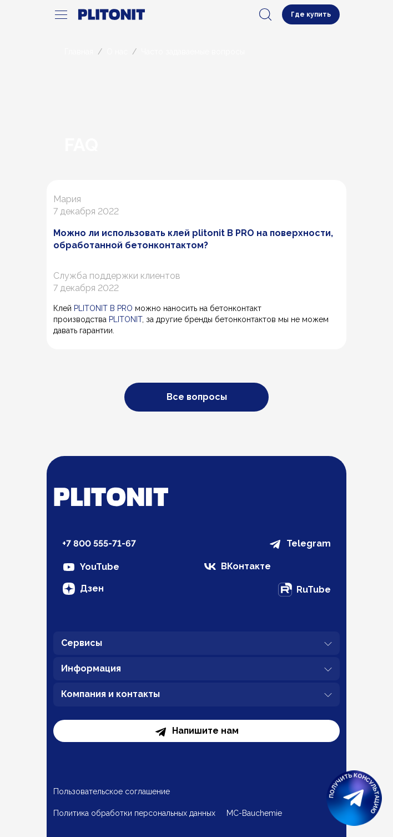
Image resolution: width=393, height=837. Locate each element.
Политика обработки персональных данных (134, 813)
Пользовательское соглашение (111, 791)
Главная (78, 51)
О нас (117, 51)
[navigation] (61, 14)
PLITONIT (125, 319)
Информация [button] (196, 669)
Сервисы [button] (196, 644)
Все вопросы (197, 397)
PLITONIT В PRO (103, 308)
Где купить (311, 14)
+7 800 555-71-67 (99, 543)
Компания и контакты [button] (196, 695)
